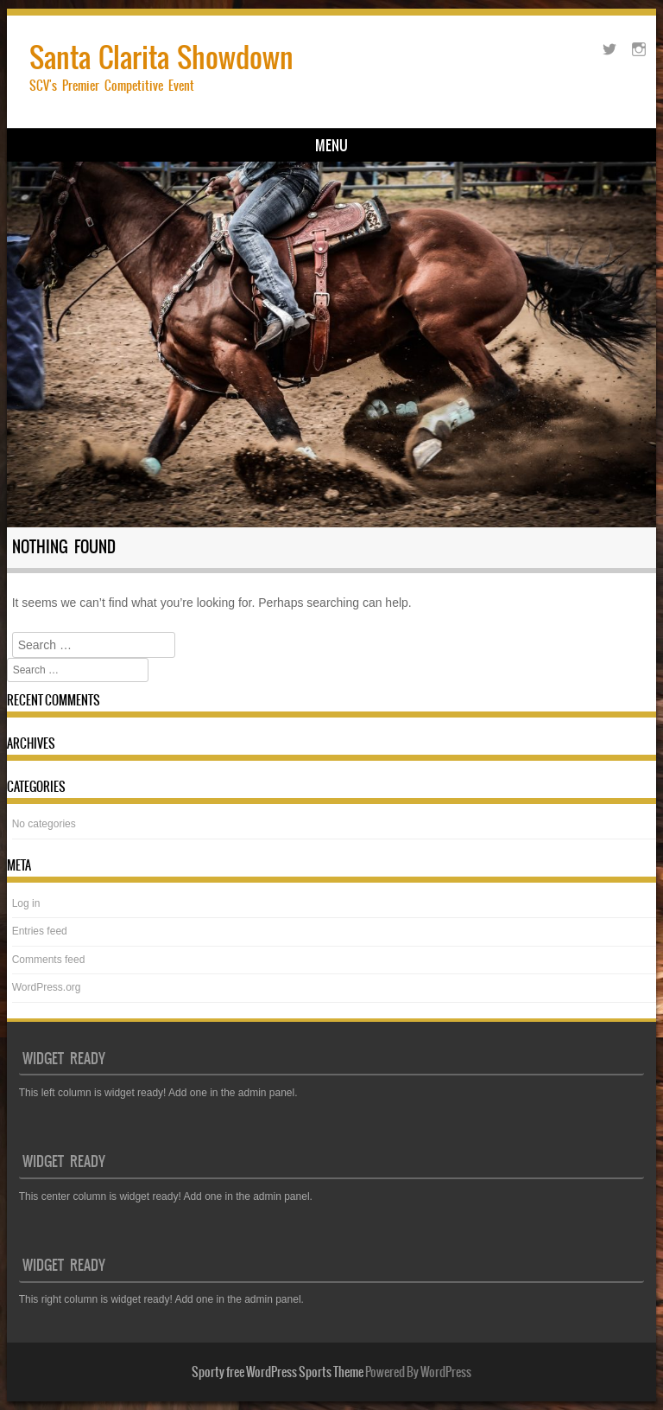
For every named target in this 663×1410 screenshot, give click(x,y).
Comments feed (48, 960)
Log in (26, 903)
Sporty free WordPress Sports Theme (277, 1371)
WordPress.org (46, 987)
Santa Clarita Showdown (161, 57)
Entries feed (39, 931)
